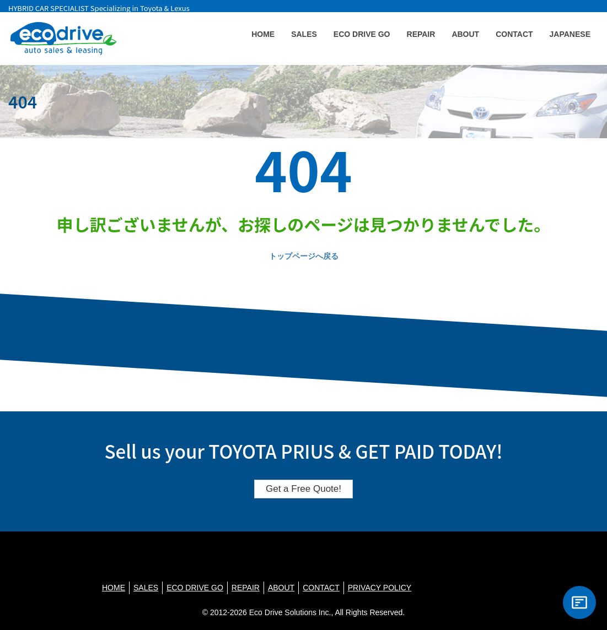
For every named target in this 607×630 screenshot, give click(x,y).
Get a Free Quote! (303, 489)
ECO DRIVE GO (362, 34)
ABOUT (465, 34)
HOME (263, 34)
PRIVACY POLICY (379, 587)
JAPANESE (570, 34)
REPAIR (421, 34)
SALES (304, 34)
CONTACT (514, 34)
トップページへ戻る (304, 256)
